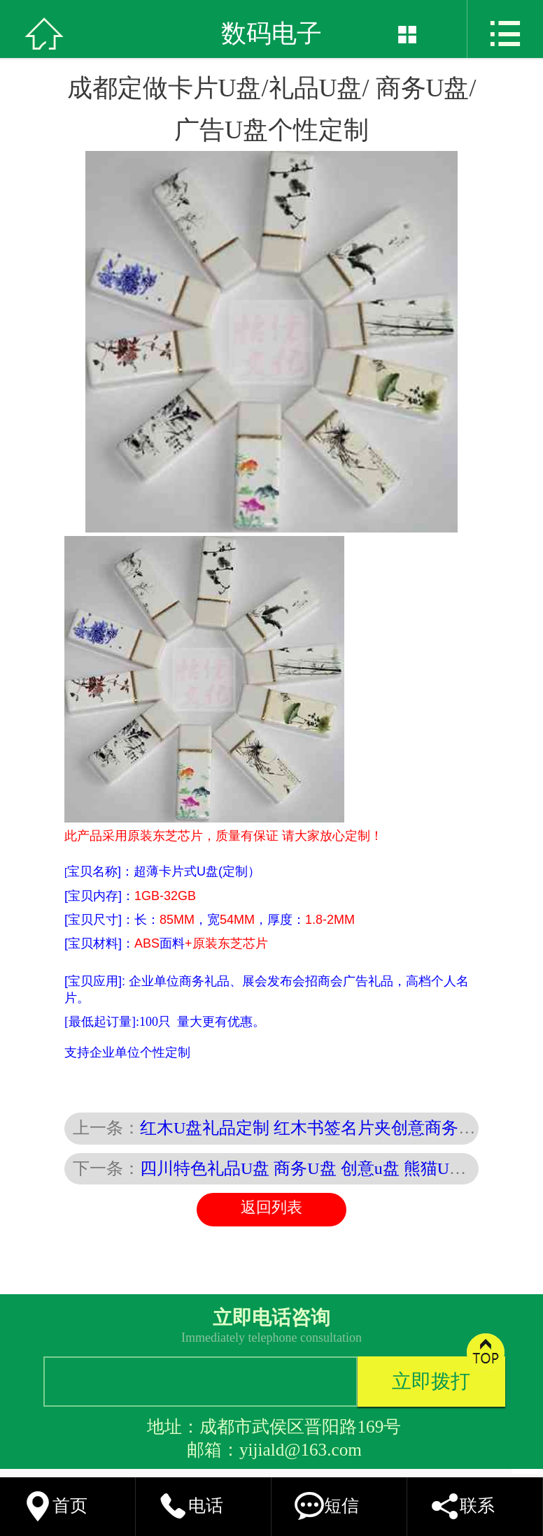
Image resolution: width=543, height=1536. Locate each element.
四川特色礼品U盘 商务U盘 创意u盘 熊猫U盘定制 (320, 1168)
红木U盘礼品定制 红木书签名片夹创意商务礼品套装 (333, 1128)
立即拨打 (431, 1381)
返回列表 (271, 1207)
